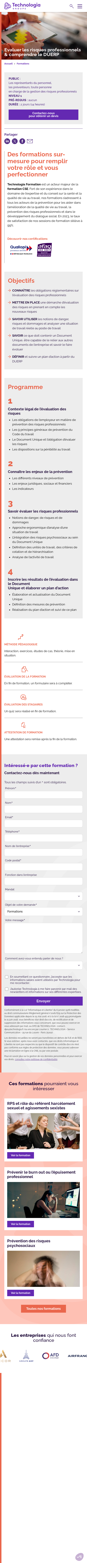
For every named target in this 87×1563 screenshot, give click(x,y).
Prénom (10, 788)
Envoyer (29, 1001)
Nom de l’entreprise (18, 846)
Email (9, 817)
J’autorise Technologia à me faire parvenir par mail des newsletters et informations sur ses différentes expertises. (43, 990)
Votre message (15, 920)
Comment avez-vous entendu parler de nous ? (34, 958)
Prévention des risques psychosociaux (28, 1243)
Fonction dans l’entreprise (21, 875)
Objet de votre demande (21, 904)
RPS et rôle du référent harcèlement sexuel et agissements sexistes (41, 1105)
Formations (23, 63)
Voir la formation (20, 1155)
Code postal (13, 860)
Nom (9, 802)
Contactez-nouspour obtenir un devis (43, 114)
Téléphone (12, 831)
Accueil (8, 63)
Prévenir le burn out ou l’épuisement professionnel (41, 1174)
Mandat (9, 889)
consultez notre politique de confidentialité (36, 1059)
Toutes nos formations (43, 1308)
